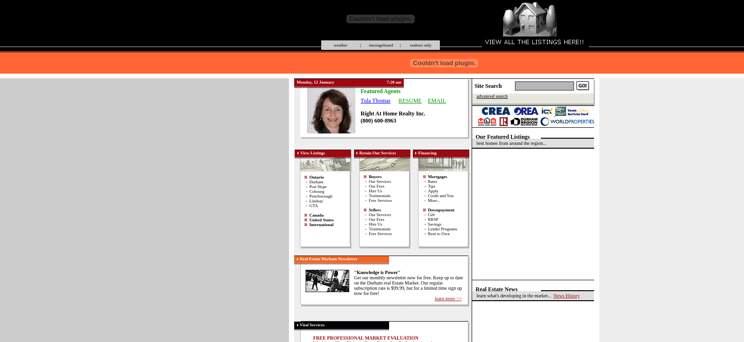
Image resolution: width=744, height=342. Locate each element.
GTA (313, 205)
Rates (432, 181)
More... (434, 200)
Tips (432, 186)
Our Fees (376, 186)
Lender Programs (442, 229)
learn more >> (448, 298)
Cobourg (316, 191)
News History (567, 295)
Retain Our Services (377, 153)
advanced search (492, 96)
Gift (431, 214)
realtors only (420, 45)
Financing (427, 153)
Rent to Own (439, 233)
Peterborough (321, 196)
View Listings (312, 153)
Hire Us (375, 191)
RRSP (433, 219)
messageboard (380, 45)
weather (340, 45)
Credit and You (441, 195)
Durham (316, 182)
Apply (433, 191)
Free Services (380, 200)
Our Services (380, 181)
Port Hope (318, 186)
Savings (435, 224)
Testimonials (380, 195)
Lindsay (316, 201)
